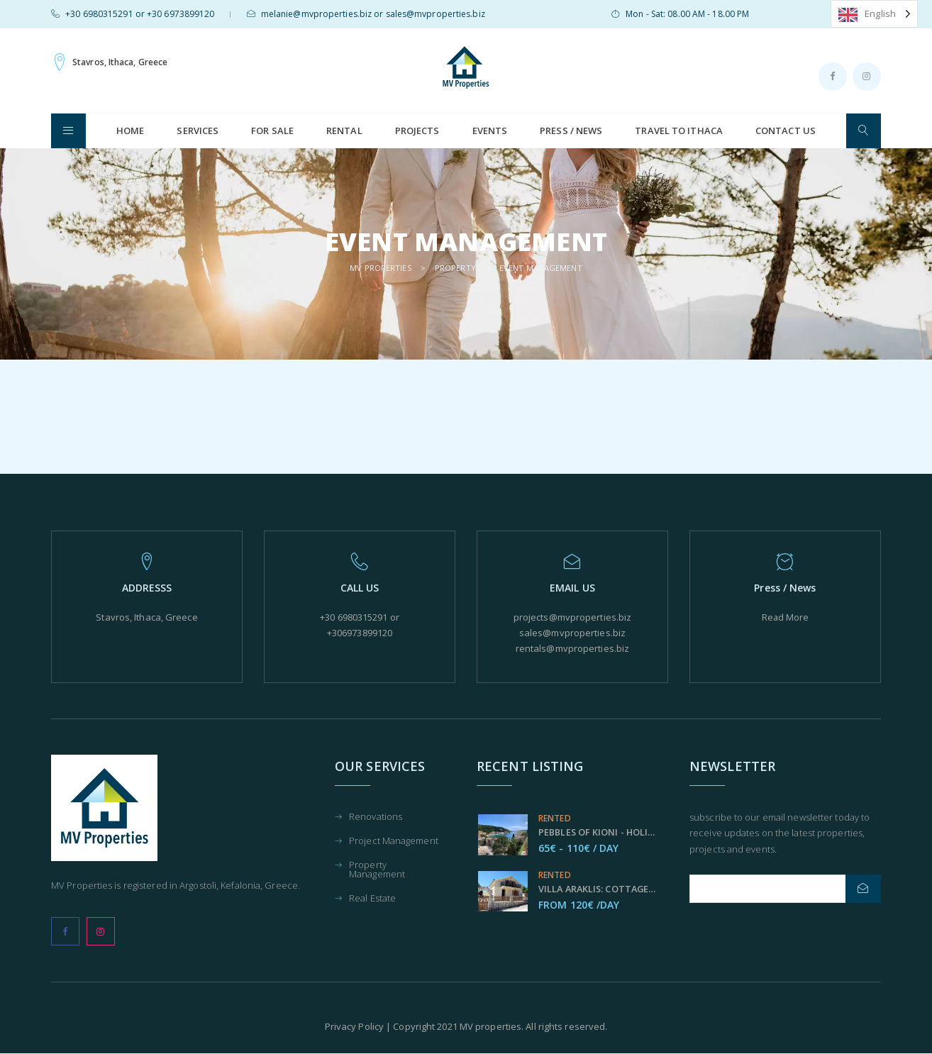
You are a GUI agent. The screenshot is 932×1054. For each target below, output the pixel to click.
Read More (785, 617)
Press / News (571, 130)
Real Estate (372, 899)
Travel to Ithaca (679, 130)
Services (197, 130)
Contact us (785, 130)
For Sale (272, 130)
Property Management (377, 870)
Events (490, 130)
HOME (130, 130)
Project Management (393, 841)
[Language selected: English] (874, 14)
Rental (344, 130)
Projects (417, 130)
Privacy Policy (354, 1026)
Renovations (375, 817)
